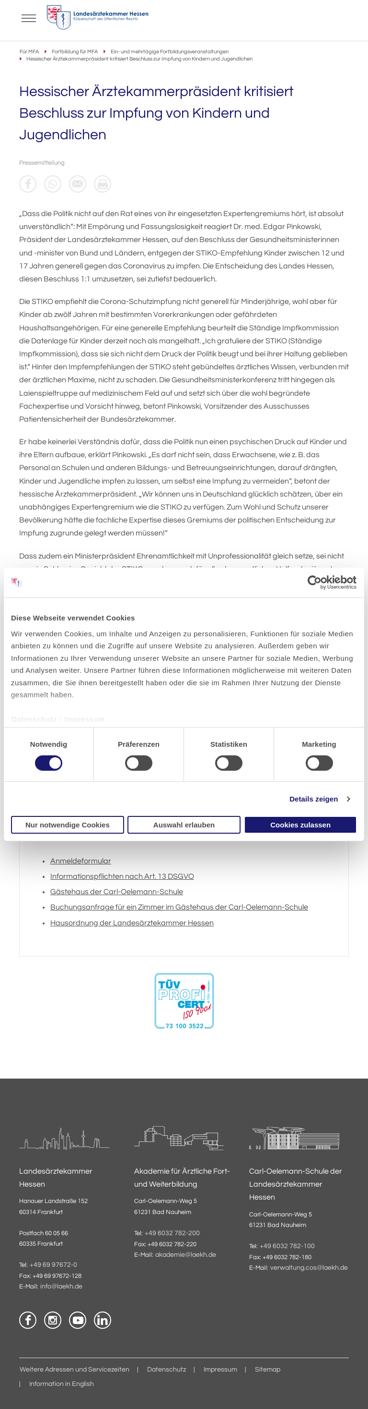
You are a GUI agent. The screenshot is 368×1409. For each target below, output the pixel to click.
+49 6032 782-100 (287, 1246)
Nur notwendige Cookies (67, 825)
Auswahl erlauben (184, 825)
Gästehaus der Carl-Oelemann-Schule (116, 892)
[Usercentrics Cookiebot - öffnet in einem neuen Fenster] (315, 582)
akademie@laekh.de (185, 1254)
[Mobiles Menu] (28, 17)
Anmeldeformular (80, 861)
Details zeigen (313, 799)
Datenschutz (34, 719)
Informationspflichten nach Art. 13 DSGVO (122, 876)
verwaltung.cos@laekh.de (309, 1267)
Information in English (61, 1384)
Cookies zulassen (300, 825)
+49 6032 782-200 (172, 1233)
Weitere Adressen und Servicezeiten (74, 1369)
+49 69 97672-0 (53, 1265)
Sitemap (267, 1369)
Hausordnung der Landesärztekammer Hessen (132, 923)
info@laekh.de (61, 1286)
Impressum (84, 719)
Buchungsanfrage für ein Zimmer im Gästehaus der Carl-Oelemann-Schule (179, 907)
